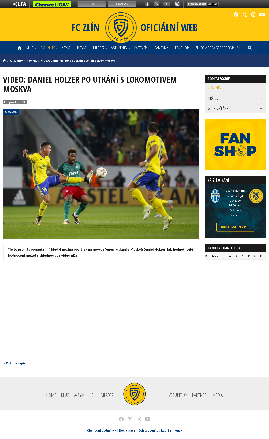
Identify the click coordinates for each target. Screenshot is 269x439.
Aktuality (49, 48)
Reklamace (127, 430)
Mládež (100, 48)
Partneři (142, 48)
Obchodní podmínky (101, 430)
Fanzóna (163, 48)
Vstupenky (120, 48)
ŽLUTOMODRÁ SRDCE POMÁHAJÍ (219, 48)
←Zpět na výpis (14, 363)
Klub (31, 48)
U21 (92, 395)
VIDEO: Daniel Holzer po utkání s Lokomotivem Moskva (78, 60)
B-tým (83, 48)
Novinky (31, 60)
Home (51, 395)
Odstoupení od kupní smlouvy (160, 430)
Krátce (235, 98)
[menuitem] (235, 88)
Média (217, 395)
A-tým (67, 48)
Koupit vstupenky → (235, 227)
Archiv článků (235, 108)
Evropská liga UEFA (14, 102)
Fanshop (183, 48)
